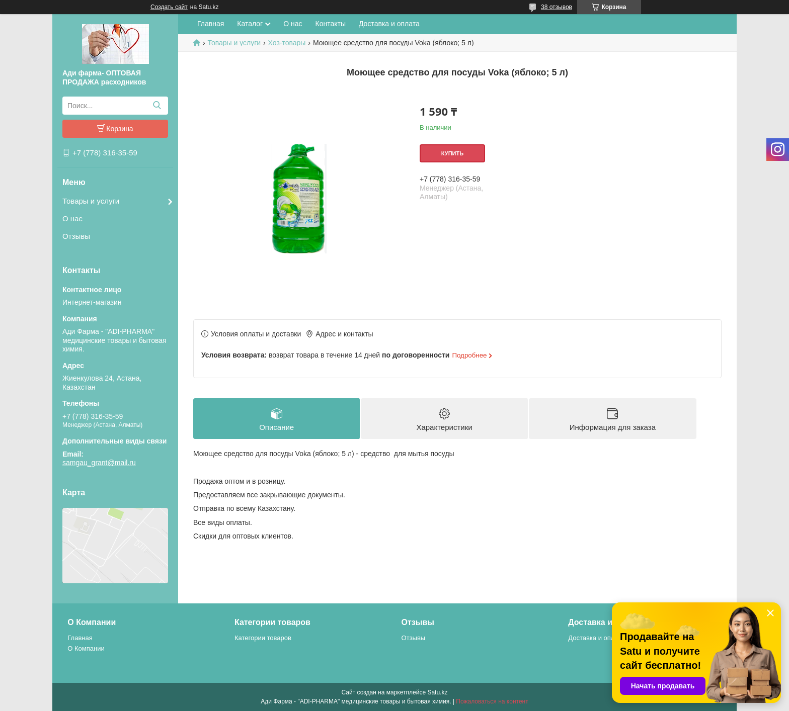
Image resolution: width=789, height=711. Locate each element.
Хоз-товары (287, 42)
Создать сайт (169, 7)
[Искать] (156, 106)
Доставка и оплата (389, 24)
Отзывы (76, 236)
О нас (72, 218)
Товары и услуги (90, 201)
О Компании (85, 648)
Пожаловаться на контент (492, 701)
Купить (452, 153)
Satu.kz (437, 692)
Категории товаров (262, 638)
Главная (210, 24)
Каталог (250, 24)
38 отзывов (556, 7)
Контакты (330, 24)
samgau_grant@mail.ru (99, 463)
